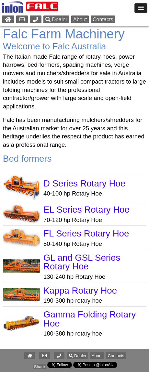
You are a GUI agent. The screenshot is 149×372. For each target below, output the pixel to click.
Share (39, 366)
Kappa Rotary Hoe (80, 291)
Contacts (103, 19)
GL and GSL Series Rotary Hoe (81, 262)
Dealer (56, 19)
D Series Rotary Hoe (84, 183)
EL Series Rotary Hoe (86, 210)
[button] (59, 356)
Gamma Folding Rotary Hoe (89, 318)
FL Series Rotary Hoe (86, 233)
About (80, 19)
